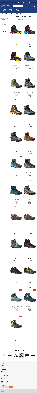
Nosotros (2, 365)
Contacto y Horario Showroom (5, 368)
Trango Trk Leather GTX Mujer (29, 119)
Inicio (2, 13)
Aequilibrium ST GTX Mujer (30, 38)
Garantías (2, 374)
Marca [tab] (2, 22)
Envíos (2, 371)
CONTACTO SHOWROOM (28, 6)
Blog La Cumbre (3, 366)
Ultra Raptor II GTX (30, 279)
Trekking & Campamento (8, 13)
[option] (16, 44)
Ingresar (30, 2)
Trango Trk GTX (16, 199)
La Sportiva (4, 24)
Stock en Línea (3, 378)
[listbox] (16, 44)
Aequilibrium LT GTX (16, 38)
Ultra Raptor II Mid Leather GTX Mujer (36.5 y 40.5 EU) (16, 307)
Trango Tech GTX (16, 119)
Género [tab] (2, 29)
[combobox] (18, 6)
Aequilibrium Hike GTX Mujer (16, 172)
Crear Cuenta (34, 2)
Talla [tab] (2, 26)
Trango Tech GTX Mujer (29, 92)
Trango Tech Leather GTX (16, 92)
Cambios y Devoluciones (4, 372)
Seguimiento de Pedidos (4, 375)
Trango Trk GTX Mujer (29, 172)
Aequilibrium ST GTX (16, 65)
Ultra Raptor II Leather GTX (16, 279)
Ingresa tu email (3, 385)
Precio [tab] (2, 16)
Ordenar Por (11, 19)
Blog (27, 2)
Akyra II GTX (29, 226)
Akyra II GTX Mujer (16, 226)
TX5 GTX (29, 199)
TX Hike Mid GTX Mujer (29, 306)
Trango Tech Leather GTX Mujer (29, 65)
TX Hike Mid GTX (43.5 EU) (16, 333)
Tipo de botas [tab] (3, 31)
